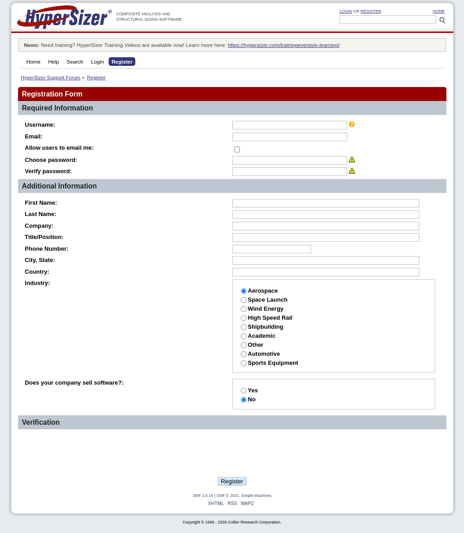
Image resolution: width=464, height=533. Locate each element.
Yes (249, 390)
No (248, 399)
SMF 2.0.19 (203, 495)
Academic (258, 335)
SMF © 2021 (227, 495)
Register (371, 11)
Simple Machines (256, 495)
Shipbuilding (262, 326)
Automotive (260, 353)
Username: (40, 124)
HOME (439, 11)
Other (252, 344)
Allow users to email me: (59, 147)
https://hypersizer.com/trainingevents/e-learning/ (284, 45)
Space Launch (264, 299)
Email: (33, 136)
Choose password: (51, 159)
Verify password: (48, 171)
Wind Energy (262, 308)
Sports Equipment (270, 362)
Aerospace (259, 290)
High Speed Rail (267, 317)
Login (346, 11)
